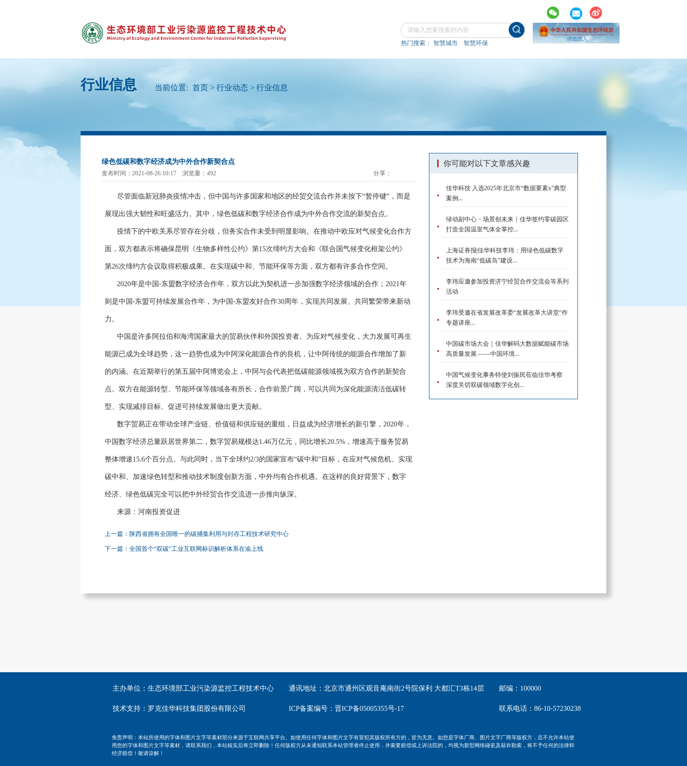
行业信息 (272, 88)
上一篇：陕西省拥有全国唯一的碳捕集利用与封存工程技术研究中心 (197, 534)
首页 (200, 88)
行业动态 (232, 88)
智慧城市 (445, 43)
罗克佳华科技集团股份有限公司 (197, 708)
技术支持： (130, 708)
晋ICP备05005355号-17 (369, 708)
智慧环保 (476, 43)
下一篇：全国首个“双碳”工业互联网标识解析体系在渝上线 (184, 549)
